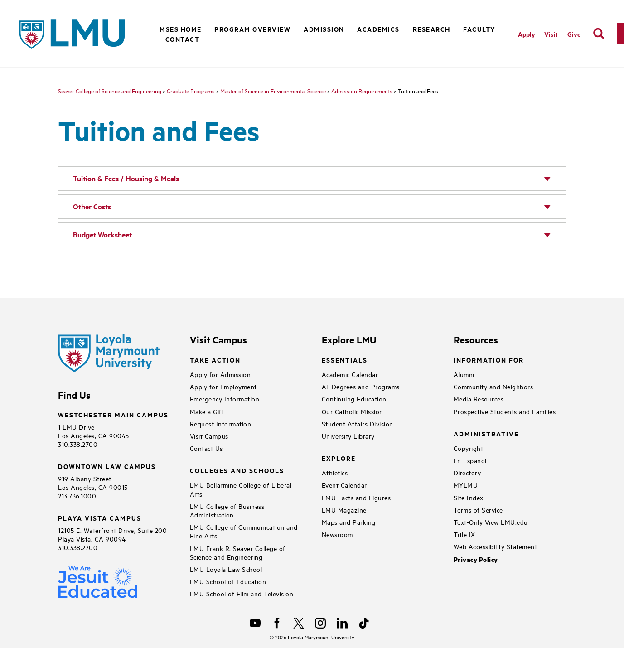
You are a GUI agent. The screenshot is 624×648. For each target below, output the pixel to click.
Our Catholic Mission (352, 411)
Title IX (464, 534)
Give (573, 34)
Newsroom (337, 534)
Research (431, 29)
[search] (598, 33)
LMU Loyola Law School (226, 569)
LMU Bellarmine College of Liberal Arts (241, 489)
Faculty (479, 29)
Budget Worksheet (102, 234)
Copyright (469, 448)
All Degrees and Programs (361, 386)
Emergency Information (225, 398)
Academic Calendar (350, 374)
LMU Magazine (344, 509)
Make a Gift (207, 411)
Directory (467, 472)
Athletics (335, 472)
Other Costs (92, 206)
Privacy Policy (476, 559)
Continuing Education (354, 398)
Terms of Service (478, 509)
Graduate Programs (191, 91)
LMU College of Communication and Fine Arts (244, 531)
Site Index (469, 497)
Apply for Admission (220, 374)
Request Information (221, 423)
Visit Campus (209, 435)
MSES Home (181, 29)
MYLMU (466, 484)
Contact (182, 39)
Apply (526, 34)
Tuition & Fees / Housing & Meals (126, 178)
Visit (551, 34)
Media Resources (479, 398)
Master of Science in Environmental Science (273, 91)
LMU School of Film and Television (242, 593)
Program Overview (252, 29)
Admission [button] (324, 29)
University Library (348, 435)
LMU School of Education (228, 581)
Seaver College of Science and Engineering (109, 91)
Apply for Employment (223, 386)
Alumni (464, 374)
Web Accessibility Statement (495, 546)
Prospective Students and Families (505, 411)
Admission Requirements (361, 91)
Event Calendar (344, 484)
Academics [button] (378, 29)
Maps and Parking (349, 521)
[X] (299, 623)
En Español (470, 460)
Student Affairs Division (357, 423)
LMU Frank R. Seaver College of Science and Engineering (237, 552)
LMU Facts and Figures (356, 497)
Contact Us (206, 448)
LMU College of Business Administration (227, 510)
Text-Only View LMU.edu (491, 521)
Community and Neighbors (493, 386)
